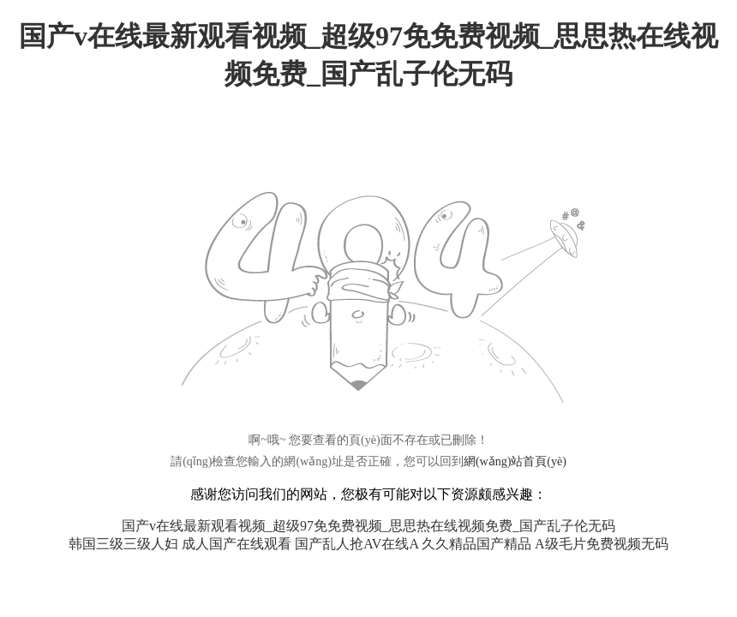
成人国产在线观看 (236, 543)
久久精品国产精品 (476, 543)
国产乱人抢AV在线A (356, 543)
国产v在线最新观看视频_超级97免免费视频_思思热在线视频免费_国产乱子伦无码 (368, 525)
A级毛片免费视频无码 (601, 543)
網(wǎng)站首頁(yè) (515, 461)
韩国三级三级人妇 (123, 543)
